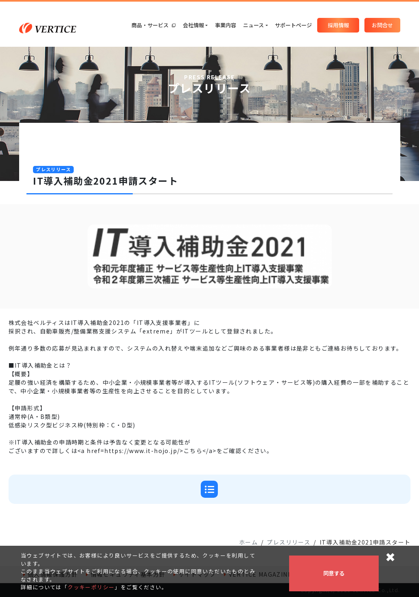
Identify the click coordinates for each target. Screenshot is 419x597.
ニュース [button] (253, 25)
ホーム (248, 542)
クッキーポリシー (91, 587)
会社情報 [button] (193, 25)
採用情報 (338, 25)
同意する (333, 573)
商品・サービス (153, 25)
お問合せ (382, 25)
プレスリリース (288, 542)
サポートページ (293, 25)
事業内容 (225, 25)
